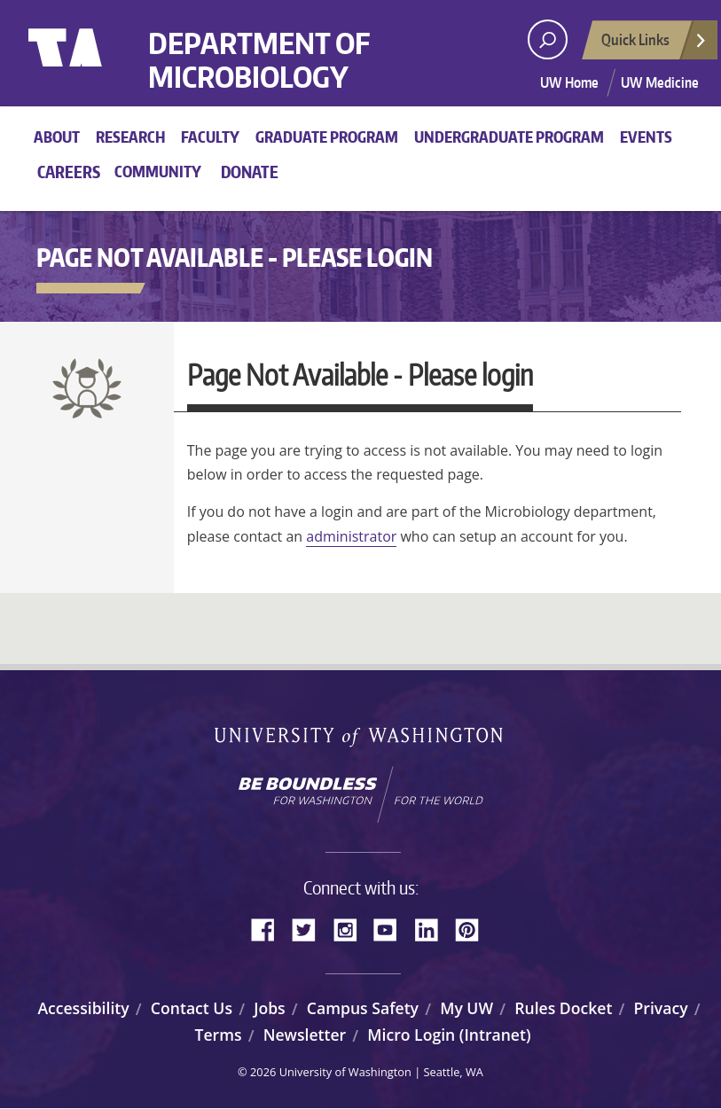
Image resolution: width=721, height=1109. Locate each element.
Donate (249, 171)
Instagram (351, 928)
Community (157, 171)
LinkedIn (432, 928)
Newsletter (305, 1034)
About (57, 136)
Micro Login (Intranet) (448, 1034)
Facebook (269, 928)
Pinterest (473, 928)
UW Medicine (660, 82)
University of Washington (100, 66)
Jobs (270, 1008)
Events (646, 136)
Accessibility (83, 1008)
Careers (68, 171)
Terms (217, 1034)
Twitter (310, 928)
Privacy (661, 1008)
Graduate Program (326, 136)
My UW (466, 1008)
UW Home (569, 82)
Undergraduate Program (509, 136)
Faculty (210, 136)
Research (130, 136)
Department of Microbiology (259, 61)
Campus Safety (363, 1008)
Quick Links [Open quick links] (654, 44)
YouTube (392, 928)
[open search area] (548, 39)
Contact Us (191, 1008)
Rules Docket (563, 1008)
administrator (351, 536)
